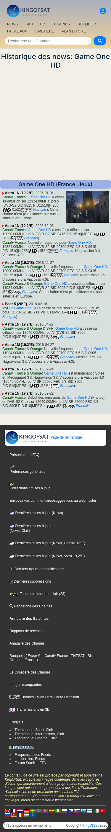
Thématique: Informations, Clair (39, 734)
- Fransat (28, 660)
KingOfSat (90, 825)
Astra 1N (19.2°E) (19, 193)
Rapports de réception (26, 631)
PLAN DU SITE (74, 31)
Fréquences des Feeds (33, 755)
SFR (49, 328)
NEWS (12, 24)
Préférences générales (27, 469)
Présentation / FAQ (24, 455)
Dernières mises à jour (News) (36, 513)
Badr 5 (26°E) (16, 304)
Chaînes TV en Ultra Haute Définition (44, 697)
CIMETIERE (44, 31)
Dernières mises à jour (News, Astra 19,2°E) (47, 556)
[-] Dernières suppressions (30, 581)
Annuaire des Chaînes (27, 643)
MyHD (7, 308)
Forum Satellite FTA (30, 763)
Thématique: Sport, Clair (34, 730)
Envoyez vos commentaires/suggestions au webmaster (52, 500)
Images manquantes (25, 685)
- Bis (88, 656)
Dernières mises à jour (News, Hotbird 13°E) (47, 543)
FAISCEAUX (17, 31)
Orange (36, 267)
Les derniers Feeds (30, 759)
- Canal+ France (54, 656)
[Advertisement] (55, 124)
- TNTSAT (76, 656)
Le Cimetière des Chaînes (30, 672)
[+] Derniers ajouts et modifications (36, 569)
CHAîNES (62, 24)
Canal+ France (14, 197)
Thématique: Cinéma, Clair (36, 738)
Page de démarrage (43, 437)
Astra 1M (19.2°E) (19, 263)
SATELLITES (35, 24)
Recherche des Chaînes (30, 606)
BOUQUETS (87, 24)
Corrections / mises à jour (29, 486)
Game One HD (39, 197)
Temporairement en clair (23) (37, 594)
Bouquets (17, 656)
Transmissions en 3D (29, 709)
